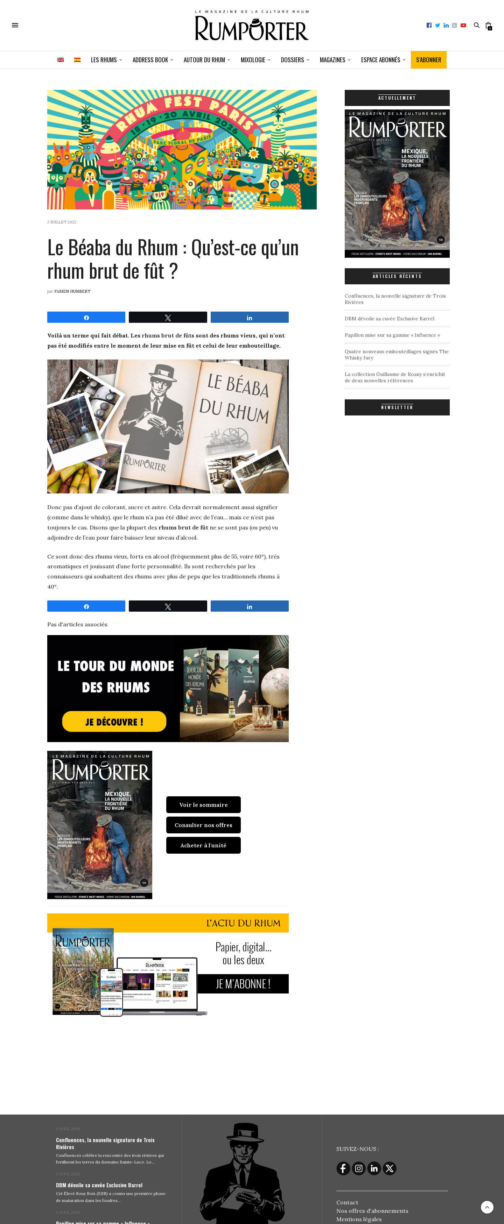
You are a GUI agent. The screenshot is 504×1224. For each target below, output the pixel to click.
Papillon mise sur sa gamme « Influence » (392, 335)
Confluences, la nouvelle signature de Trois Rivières (105, 1143)
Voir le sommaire (203, 804)
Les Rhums (104, 59)
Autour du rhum (204, 59)
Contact (347, 1201)
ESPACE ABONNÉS (380, 59)
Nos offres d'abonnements (372, 1210)
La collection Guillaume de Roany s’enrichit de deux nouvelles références (395, 377)
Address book (150, 59)
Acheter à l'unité (203, 845)
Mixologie (253, 59)
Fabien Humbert (72, 291)
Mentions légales (359, 1218)
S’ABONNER (428, 59)
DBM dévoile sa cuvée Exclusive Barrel (389, 318)
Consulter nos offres (203, 824)
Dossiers (292, 59)
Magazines (332, 59)
